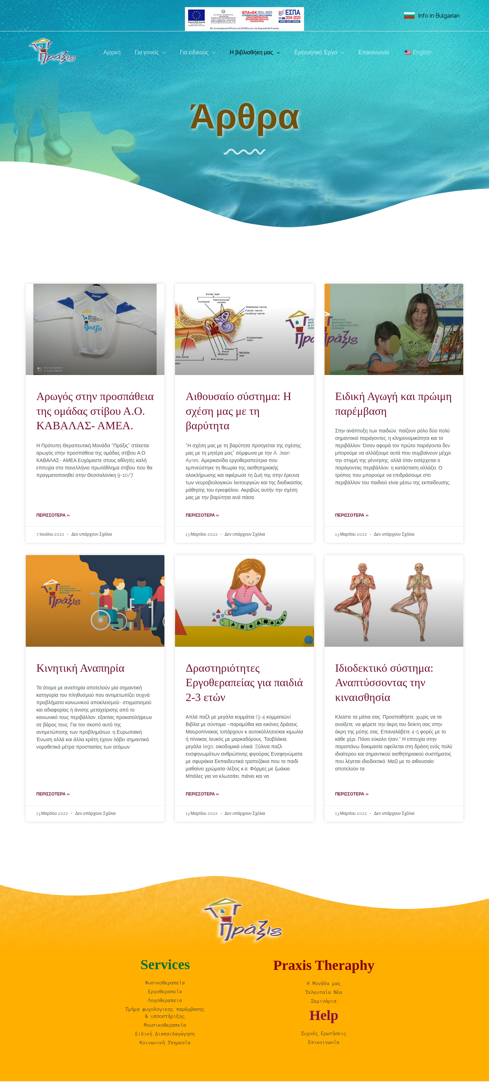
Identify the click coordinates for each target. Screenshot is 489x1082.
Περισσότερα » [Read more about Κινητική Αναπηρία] (53, 794)
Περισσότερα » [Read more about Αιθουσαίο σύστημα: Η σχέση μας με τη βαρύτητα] (202, 515)
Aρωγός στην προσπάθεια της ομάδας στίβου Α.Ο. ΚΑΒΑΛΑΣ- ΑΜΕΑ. (95, 411)
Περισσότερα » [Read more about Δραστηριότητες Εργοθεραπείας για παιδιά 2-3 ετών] (202, 794)
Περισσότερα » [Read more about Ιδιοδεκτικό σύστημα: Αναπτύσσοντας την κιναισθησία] (352, 794)
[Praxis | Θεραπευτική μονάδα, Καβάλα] (54, 52)
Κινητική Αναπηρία (80, 668)
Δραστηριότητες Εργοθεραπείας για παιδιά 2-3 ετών (244, 683)
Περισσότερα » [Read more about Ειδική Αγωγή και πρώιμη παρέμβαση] (352, 515)
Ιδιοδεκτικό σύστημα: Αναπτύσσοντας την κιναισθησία (384, 683)
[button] (158, 52)
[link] (432, 15)
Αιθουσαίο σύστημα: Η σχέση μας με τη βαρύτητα (238, 411)
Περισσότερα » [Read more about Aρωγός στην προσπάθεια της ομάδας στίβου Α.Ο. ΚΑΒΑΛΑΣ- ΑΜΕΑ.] (53, 515)
